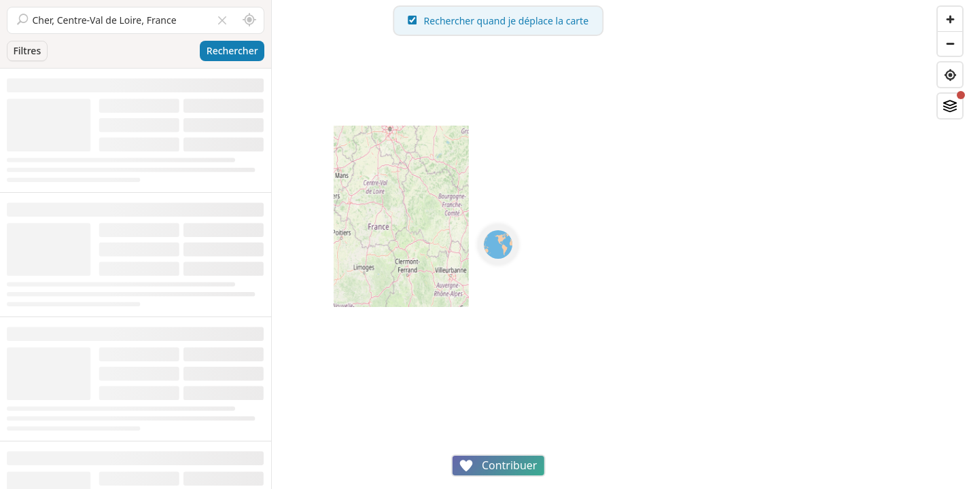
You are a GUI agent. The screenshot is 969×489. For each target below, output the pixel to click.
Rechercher (232, 50)
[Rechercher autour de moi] (249, 20)
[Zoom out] (950, 43)
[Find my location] (950, 74)
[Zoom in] (950, 19)
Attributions (366, 482)
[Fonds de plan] (950, 106)
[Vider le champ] (222, 20)
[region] (620, 244)
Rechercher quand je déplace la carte (620, 20)
